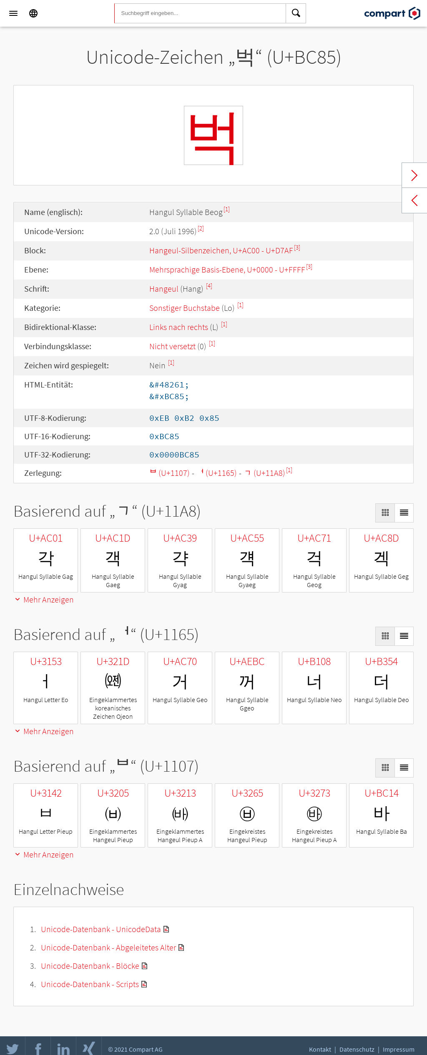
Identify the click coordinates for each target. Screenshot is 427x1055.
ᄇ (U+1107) (169, 473)
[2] (201, 228)
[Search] (296, 13)
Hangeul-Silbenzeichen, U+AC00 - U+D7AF (221, 250)
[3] (297, 247)
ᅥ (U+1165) (216, 473)
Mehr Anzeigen (43, 599)
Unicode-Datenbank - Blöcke (90, 965)
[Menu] (13, 13)
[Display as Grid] (384, 512)
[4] (209, 286)
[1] (227, 209)
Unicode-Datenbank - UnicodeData (101, 929)
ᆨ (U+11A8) (264, 473)
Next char (414, 175)
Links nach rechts (178, 327)
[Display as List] (404, 512)
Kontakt (320, 1049)
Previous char (414, 200)
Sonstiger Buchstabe (184, 307)
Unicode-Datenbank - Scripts (90, 984)
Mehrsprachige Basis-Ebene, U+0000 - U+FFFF (227, 269)
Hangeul (163, 288)
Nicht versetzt (172, 346)
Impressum (398, 1049)
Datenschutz (356, 1049)
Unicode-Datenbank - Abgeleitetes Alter (108, 947)
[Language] (33, 13)
